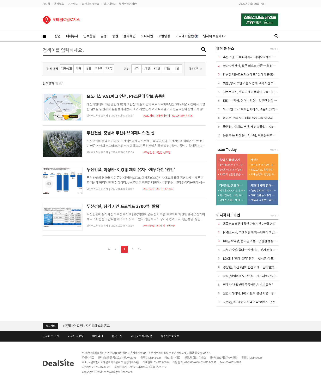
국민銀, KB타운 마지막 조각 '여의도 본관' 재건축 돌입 (257, 302)
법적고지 (117, 336)
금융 (104, 36)
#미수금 (171, 226)
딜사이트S (109, 4)
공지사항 (50, 326)
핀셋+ (254, 159)
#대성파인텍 (163, 116)
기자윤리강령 (76, 336)
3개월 (157, 68)
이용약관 (97, 336)
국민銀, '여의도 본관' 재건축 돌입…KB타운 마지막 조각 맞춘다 (263, 127)
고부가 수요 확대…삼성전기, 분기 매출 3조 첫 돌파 (255, 250)
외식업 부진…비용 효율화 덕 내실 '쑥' (233, 195)
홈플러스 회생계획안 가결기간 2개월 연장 (249, 224)
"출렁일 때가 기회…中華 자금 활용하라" (264, 190)
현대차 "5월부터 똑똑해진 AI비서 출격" (248, 285)
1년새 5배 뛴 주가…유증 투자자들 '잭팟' (233, 165)
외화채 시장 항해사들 (263, 185)
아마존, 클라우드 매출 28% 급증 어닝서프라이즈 (253, 118)
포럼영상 (164, 36)
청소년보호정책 (170, 336)
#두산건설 (149, 152)
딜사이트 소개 (51, 336)
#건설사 (168, 189)
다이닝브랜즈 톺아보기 (232, 185)
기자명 (109, 68)
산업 (58, 36)
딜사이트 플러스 (90, 4)
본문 (88, 68)
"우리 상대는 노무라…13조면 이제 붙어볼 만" (264, 195)
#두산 (159, 189)
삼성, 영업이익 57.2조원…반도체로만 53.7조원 (252, 276)
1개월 (147, 68)
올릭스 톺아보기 (229, 159)
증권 (115, 36)
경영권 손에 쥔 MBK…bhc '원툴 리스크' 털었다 (233, 200)
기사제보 (73, 4)
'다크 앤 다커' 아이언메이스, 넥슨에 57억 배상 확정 (255, 109)
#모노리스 (149, 116)
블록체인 (129, 36)
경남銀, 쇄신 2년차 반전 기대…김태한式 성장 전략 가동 (258, 267)
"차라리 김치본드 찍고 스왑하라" (264, 200)
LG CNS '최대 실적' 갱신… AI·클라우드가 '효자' (254, 259)
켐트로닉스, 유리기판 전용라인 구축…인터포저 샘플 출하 (259, 92)
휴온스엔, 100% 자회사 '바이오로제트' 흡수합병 (253, 57)
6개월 (167, 68)
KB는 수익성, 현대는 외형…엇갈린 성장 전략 (251, 101)
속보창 (46, 4)
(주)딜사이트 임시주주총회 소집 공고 (86, 326)
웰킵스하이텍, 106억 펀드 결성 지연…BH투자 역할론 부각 (260, 293)
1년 (177, 68)
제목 (78, 68)
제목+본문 (66, 68)
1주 (137, 68)
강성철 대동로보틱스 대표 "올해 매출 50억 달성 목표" (257, 74)
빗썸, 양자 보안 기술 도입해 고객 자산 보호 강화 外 (254, 83)
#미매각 (160, 226)
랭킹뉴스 (59, 4)
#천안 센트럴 (163, 152)
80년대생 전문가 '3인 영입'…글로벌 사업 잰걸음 (233, 169)
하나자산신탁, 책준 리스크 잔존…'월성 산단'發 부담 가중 (259, 66)
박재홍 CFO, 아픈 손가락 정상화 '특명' (233, 190)
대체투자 (72, 36)
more (273, 49)
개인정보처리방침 (141, 336)
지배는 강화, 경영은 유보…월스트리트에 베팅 (264, 174)
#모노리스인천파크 (182, 116)
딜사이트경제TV (128, 4)
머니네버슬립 (187, 36)
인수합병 (89, 36)
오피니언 (147, 36)
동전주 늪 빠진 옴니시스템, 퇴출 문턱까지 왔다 (252, 135)
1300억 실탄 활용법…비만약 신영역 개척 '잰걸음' (233, 174)
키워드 (98, 68)
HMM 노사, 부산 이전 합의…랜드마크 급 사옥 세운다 (256, 232)
